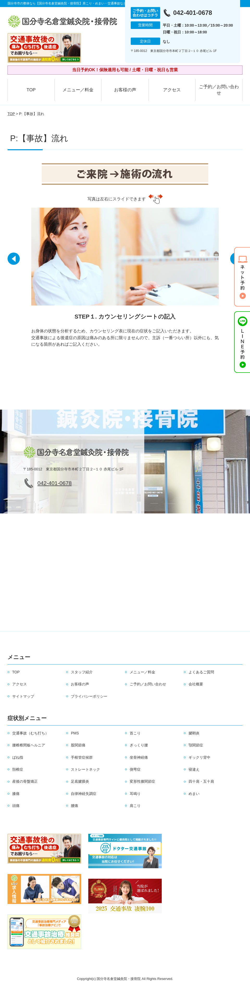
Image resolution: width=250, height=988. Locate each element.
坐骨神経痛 (139, 757)
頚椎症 (17, 769)
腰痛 (74, 806)
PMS (75, 733)
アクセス (172, 89)
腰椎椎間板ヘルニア (28, 745)
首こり (135, 733)
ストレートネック (85, 769)
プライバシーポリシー (89, 696)
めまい (194, 794)
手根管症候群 (82, 757)
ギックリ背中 (199, 757)
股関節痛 (78, 745)
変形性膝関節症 (142, 781)
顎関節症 (196, 745)
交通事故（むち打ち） (30, 733)
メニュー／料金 (78, 89)
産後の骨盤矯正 (25, 781)
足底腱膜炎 (80, 781)
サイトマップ (23, 696)
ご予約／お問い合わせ (219, 89)
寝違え (194, 769)
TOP (31, 89)
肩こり (135, 806)
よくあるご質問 (201, 672)
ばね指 (17, 757)
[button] (14, 260)
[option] (125, 279)
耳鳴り (135, 794)
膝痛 (16, 794)
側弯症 (135, 769)
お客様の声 (125, 89)
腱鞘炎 (194, 733)
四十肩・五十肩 (201, 781)
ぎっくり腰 (139, 745)
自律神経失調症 (83, 794)
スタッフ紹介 (82, 672)
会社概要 (196, 684)
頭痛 (16, 806)
